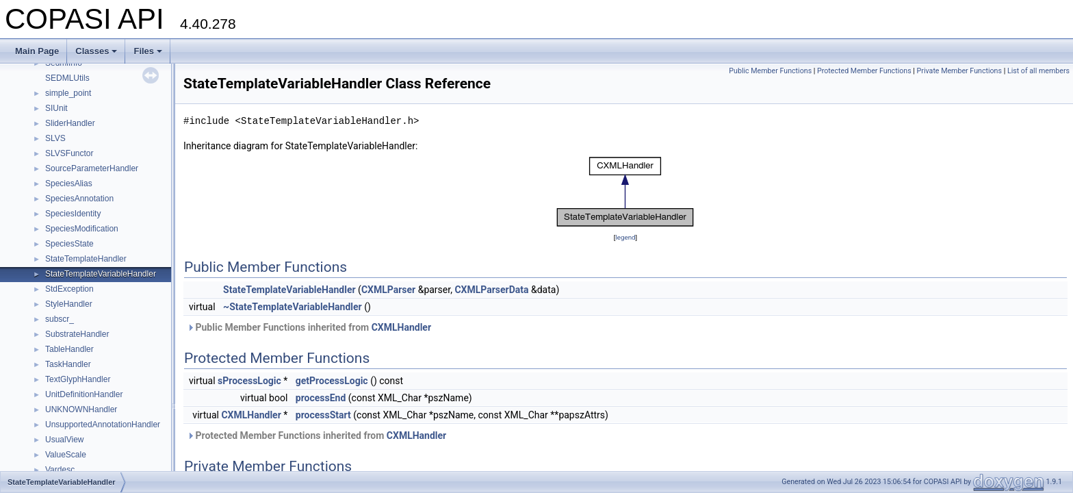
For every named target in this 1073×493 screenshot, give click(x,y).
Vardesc (60, 470)
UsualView (64, 439)
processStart (323, 414)
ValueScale (65, 454)
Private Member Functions (959, 70)
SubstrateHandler (77, 334)
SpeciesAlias (68, 183)
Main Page (37, 51)
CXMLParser (388, 289)
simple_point (68, 93)
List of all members (1038, 70)
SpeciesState (69, 244)
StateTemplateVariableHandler (100, 274)
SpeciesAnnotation (79, 198)
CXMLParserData (491, 289)
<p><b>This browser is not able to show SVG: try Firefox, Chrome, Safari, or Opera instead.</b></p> (625, 191)
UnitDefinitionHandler (83, 394)
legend (625, 237)
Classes (96, 51)
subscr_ (59, 319)
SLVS (55, 138)
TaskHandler (68, 364)
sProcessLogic (249, 380)
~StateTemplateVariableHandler (292, 306)
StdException (69, 289)
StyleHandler (68, 304)
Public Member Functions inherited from (309, 327)
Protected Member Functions (864, 70)
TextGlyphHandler (77, 379)
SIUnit (56, 108)
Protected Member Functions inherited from (316, 435)
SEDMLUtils (67, 78)
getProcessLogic (332, 380)
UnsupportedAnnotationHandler (102, 424)
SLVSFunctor (69, 153)
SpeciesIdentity (73, 213)
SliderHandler (70, 123)
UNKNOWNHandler (81, 409)
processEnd (321, 397)
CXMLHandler (401, 327)
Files (147, 51)
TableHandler (69, 349)
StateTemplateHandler (86, 259)
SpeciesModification (81, 228)
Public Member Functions (770, 70)
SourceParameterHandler (91, 168)
